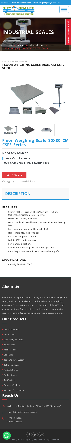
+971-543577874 (13, 163)
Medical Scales (10, 349)
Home (9, 45)
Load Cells (8, 354)
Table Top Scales (11, 365)
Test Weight (9, 380)
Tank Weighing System (14, 359)
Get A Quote (14, 174)
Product (21, 45)
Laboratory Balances (13, 339)
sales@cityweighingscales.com (47, 2)
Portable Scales (11, 370)
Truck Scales (9, 344)
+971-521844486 (24, 2)
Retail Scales (10, 334)
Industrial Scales (36, 45)
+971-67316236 (9, 2)
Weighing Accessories (14, 390)
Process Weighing (12, 385)
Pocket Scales (10, 375)
